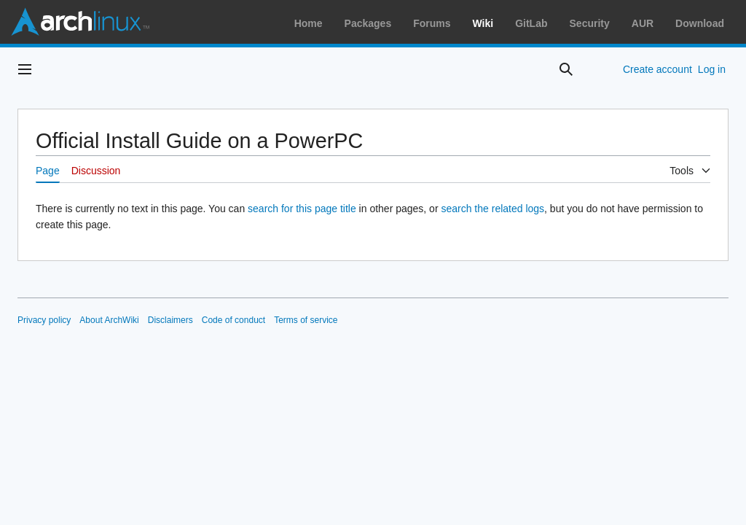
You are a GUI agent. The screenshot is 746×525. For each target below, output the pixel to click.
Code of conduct (233, 320)
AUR (642, 23)
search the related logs (492, 208)
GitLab (531, 23)
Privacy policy (44, 320)
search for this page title (302, 208)
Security (590, 23)
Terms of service (305, 320)
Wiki (483, 23)
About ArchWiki (108, 320)
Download (699, 23)
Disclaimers (170, 320)
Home (308, 23)
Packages (368, 23)
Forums (431, 23)
